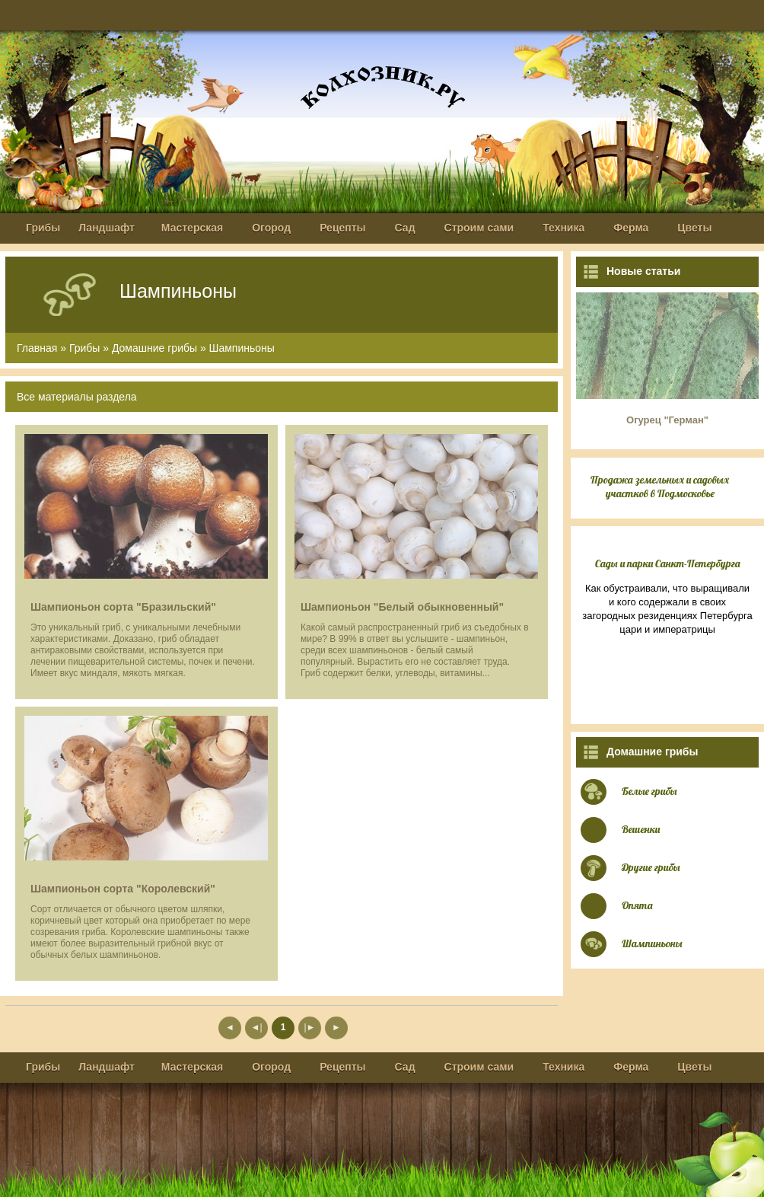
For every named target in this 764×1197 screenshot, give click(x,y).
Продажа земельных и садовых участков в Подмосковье (660, 486)
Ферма (630, 228)
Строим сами (479, 228)
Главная (37, 348)
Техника (563, 228)
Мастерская (192, 228)
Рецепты (342, 228)
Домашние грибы (154, 348)
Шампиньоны (242, 348)
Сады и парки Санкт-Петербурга (667, 563)
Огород (271, 228)
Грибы (43, 228)
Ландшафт (106, 228)
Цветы (694, 228)
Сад (405, 228)
